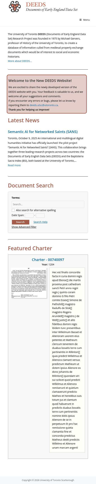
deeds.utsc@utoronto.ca (44, 105)
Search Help (40, 222)
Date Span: (18, 215)
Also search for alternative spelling (36, 210)
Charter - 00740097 (48, 259)
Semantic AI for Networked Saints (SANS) (43, 131)
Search (20, 222)
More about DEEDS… (20, 61)
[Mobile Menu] (84, 19)
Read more (14, 165)
